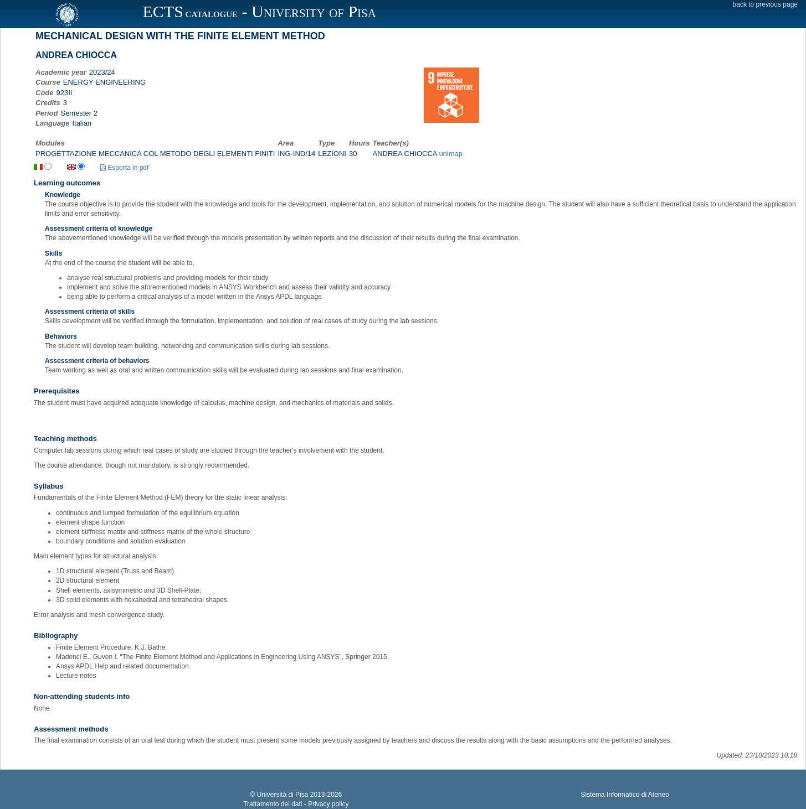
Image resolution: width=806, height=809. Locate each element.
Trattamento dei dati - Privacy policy (295, 804)
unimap (451, 153)
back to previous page (765, 4)
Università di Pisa (283, 794)
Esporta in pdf (124, 168)
